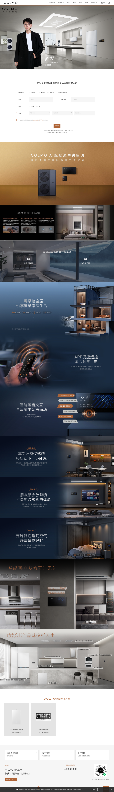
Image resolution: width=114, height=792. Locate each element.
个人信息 (41, 120)
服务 (74, 3)
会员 (80, 3)
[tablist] (57, 83)
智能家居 (61, 3)
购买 (68, 3)
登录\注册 (94, 3)
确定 (94, 789)
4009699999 (70, 769)
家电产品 (52, 3)
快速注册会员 (9, 779)
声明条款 (35, 120)
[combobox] (39, 113)
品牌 (86, 3)
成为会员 (7, 765)
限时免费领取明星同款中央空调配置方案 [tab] (57, 83)
